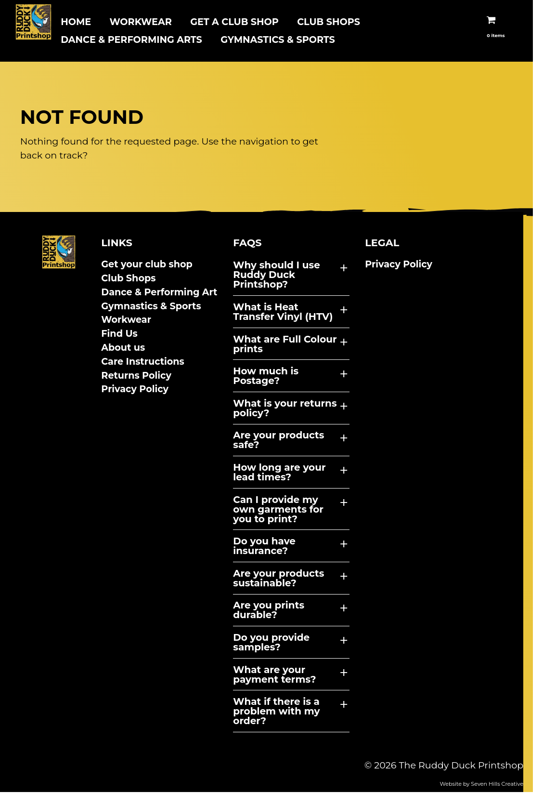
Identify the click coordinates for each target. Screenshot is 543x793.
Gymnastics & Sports (277, 39)
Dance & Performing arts (131, 39)
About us (126, 348)
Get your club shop (150, 265)
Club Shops (328, 21)
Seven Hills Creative (517, 784)
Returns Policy (139, 376)
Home (76, 21)
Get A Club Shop (234, 21)
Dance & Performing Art (162, 293)
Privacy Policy (138, 390)
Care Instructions (145, 362)
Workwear (140, 21)
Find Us (122, 334)
